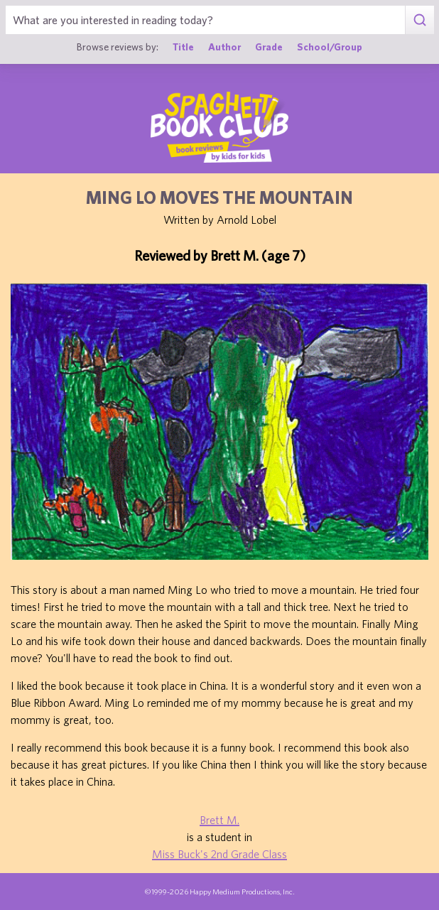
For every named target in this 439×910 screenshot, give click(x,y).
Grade (269, 47)
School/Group (329, 47)
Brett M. (219, 819)
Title (183, 47)
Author (224, 47)
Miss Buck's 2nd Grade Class (219, 853)
